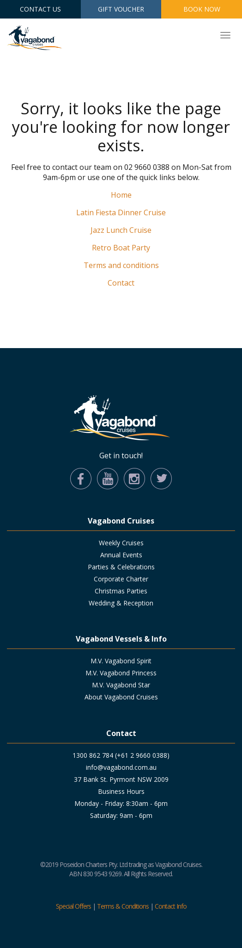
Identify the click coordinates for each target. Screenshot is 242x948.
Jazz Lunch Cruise (121, 230)
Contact (121, 283)
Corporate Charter (121, 578)
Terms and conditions (121, 265)
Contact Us (40, 9)
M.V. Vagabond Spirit (121, 660)
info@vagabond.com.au (121, 767)
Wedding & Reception (121, 603)
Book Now (201, 9)
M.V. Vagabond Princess (121, 672)
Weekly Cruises (121, 542)
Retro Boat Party (121, 248)
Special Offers (73, 906)
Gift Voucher (121, 9)
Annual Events (121, 554)
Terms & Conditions (123, 906)
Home (121, 195)
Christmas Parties (121, 590)
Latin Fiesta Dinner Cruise (121, 212)
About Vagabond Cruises (121, 696)
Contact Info (171, 906)
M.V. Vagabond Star (121, 684)
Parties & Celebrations (121, 566)
